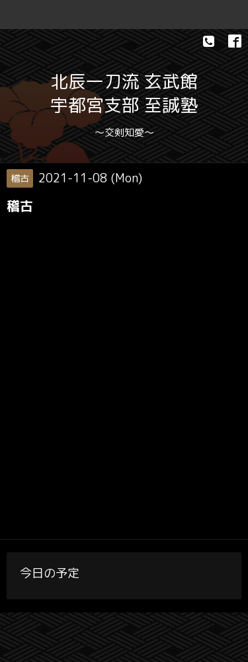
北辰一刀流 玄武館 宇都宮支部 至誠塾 (124, 93)
